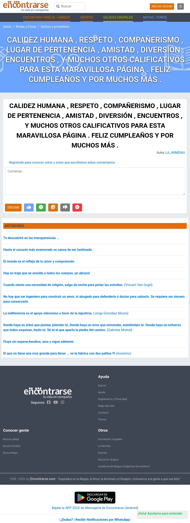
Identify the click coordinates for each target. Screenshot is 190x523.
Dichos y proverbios (55, 27)
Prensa (102, 419)
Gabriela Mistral (119, 330)
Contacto (103, 412)
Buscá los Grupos (108, 459)
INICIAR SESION (162, 6)
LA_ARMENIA (175, 153)
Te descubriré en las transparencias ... (31, 238)
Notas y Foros (26, 27)
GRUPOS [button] (86, 17)
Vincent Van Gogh (138, 285)
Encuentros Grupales (110, 439)
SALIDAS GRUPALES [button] (118, 17)
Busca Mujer (10, 452)
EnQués (102, 452)
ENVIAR (13, 207)
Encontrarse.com (42, 479)
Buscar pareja (11, 439)
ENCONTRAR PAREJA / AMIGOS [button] (46, 17)
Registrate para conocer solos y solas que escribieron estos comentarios (62, 162)
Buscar (102, 385)
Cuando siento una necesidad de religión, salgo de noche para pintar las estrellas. (63, 285)
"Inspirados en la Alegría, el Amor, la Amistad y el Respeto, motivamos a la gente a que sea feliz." (119, 479)
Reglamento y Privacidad (112, 399)
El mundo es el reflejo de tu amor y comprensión (38, 261)
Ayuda (101, 392)
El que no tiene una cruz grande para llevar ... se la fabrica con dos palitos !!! (59, 353)
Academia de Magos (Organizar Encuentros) (124, 466)
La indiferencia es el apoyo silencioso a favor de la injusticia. (48, 313)
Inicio (7, 27)
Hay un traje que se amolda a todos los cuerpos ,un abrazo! (46, 273)
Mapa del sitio (106, 405)
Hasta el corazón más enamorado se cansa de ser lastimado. (48, 250)
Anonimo (123, 353)
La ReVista (104, 445)
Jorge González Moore (110, 313)
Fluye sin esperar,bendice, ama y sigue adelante (38, 342)
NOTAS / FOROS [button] (155, 17)
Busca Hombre (11, 445)
